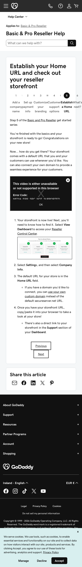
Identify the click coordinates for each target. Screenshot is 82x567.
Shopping (9, 453)
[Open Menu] (4, 5)
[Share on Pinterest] (51, 383)
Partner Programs (14, 434)
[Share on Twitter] (42, 383)
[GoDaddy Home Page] (18, 467)
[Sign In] (69, 6)
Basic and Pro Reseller (41, 120)
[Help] (60, 6)
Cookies (57, 506)
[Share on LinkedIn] (33, 383)
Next (41, 354)
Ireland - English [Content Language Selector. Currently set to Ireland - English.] (16, 483)
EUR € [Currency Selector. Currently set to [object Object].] (72, 483)
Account (8, 443)
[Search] (72, 43)
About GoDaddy (13, 404)
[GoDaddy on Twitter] (34, 492)
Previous (41, 345)
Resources (9, 424)
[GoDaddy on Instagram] (15, 492)
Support (8, 414)
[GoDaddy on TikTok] (25, 492)
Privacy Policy (40, 506)
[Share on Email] (14, 383)
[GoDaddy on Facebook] (6, 492)
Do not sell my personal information (41, 513)
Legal (24, 506)
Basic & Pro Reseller (34, 25)
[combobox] (37, 43)
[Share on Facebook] (24, 383)
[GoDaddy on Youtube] (43, 492)
